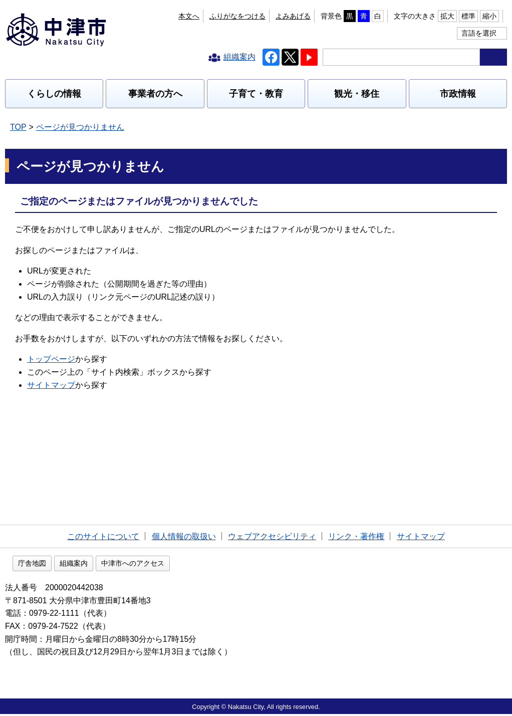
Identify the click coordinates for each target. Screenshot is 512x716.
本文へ (188, 16)
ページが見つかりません (80, 127)
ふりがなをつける (237, 16)
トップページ (51, 359)
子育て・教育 (256, 94)
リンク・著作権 (356, 536)
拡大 (447, 16)
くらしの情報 (54, 94)
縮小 (489, 16)
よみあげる (293, 16)
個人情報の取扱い (184, 536)
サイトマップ (51, 385)
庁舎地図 (96, 565)
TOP (18, 127)
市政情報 (458, 94)
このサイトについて (103, 536)
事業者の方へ (155, 94)
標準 (468, 16)
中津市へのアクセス (196, 565)
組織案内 (138, 565)
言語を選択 (478, 33)
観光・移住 (356, 94)
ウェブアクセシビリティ (272, 536)
